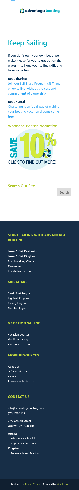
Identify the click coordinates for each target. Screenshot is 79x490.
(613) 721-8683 (16, 413)
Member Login (17, 308)
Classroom (14, 266)
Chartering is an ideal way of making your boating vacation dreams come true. (33, 111)
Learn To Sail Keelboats (22, 251)
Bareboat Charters (19, 344)
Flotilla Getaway (18, 339)
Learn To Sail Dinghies (21, 256)
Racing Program (17, 303)
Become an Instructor (21, 381)
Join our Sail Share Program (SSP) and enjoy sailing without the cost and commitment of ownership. (34, 88)
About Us (14, 366)
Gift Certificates (17, 371)
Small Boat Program (20, 293)
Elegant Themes (33, 484)
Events (12, 376)
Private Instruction (19, 271)
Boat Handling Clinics (21, 261)
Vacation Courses (18, 334)
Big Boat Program (19, 298)
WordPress (62, 484)
